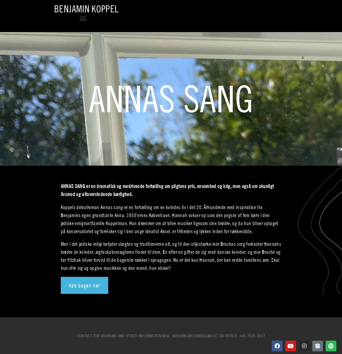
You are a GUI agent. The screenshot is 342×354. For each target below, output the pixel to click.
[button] (83, 18)
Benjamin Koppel (86, 9)
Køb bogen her (84, 285)
